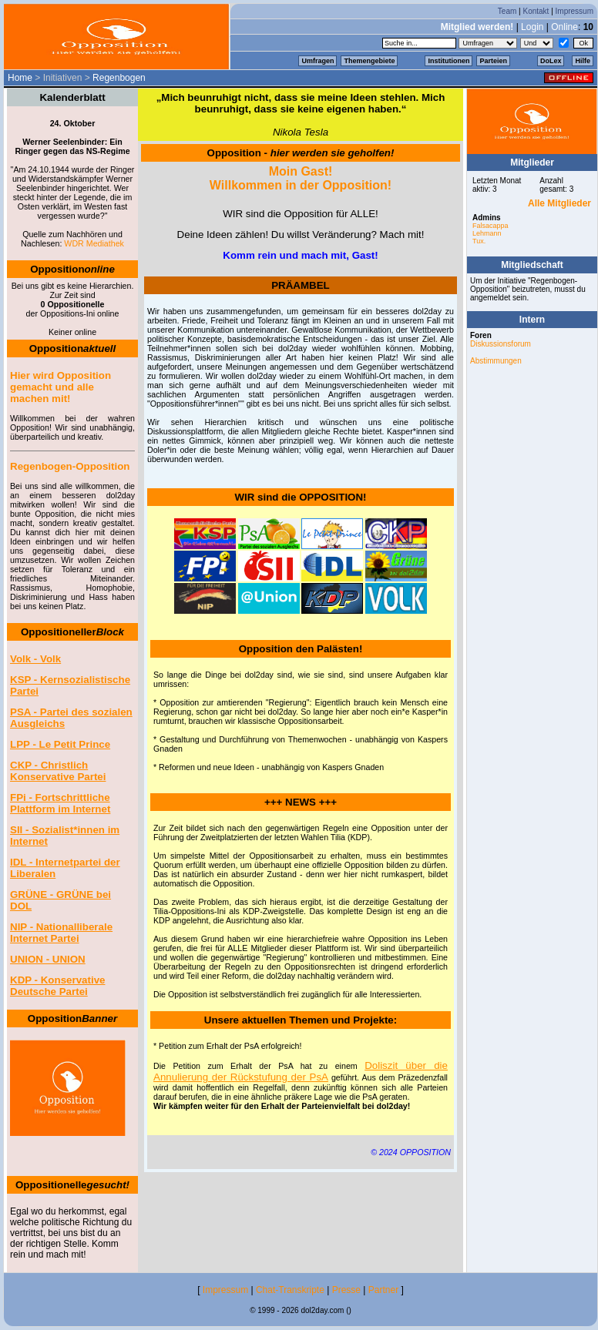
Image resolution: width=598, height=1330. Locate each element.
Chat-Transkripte (290, 1290)
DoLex (551, 61)
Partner (383, 1290)
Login (532, 27)
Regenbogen (119, 77)
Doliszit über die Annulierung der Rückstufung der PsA (300, 1071)
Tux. (478, 241)
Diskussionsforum (500, 344)
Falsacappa (490, 225)
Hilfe (582, 61)
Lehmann (487, 233)
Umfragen (317, 61)
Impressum (574, 11)
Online (564, 27)
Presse (346, 1290)
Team (507, 11)
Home (20, 77)
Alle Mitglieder (559, 203)
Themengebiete (369, 61)
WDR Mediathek (94, 243)
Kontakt (535, 11)
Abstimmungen (496, 361)
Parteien (493, 61)
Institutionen (448, 61)
